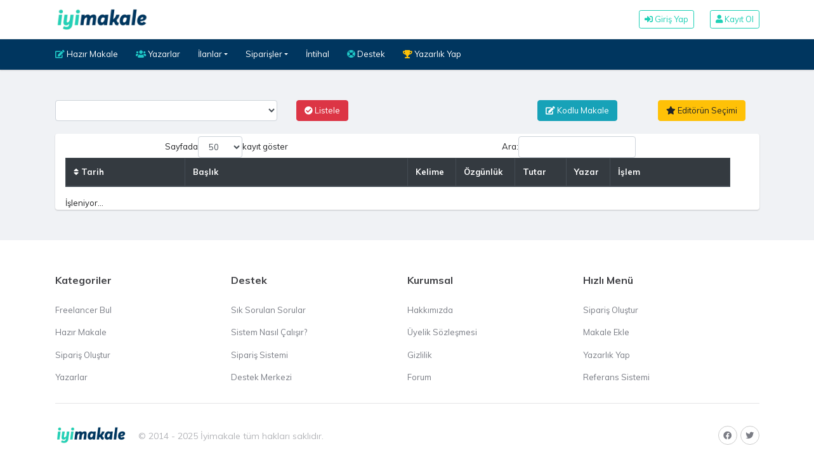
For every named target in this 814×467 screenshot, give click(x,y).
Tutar (534, 172)
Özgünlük (483, 172)
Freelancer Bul (83, 310)
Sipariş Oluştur (82, 355)
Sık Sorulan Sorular (268, 310)
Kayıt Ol (735, 19)
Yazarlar (158, 54)
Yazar (586, 172)
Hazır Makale (86, 54)
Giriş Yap (666, 19)
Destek (366, 54)
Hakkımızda (430, 310)
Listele (322, 110)
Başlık (205, 172)
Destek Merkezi (261, 377)
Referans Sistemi (616, 377)
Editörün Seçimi (701, 110)
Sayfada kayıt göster (226, 147)
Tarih (89, 172)
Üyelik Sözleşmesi (442, 332)
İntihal (317, 54)
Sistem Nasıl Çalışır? (269, 332)
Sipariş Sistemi (259, 355)
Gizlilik (419, 355)
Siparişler (264, 54)
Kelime (430, 172)
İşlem (629, 172)
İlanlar (210, 54)
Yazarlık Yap (432, 54)
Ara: (569, 147)
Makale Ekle (606, 332)
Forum (419, 377)
